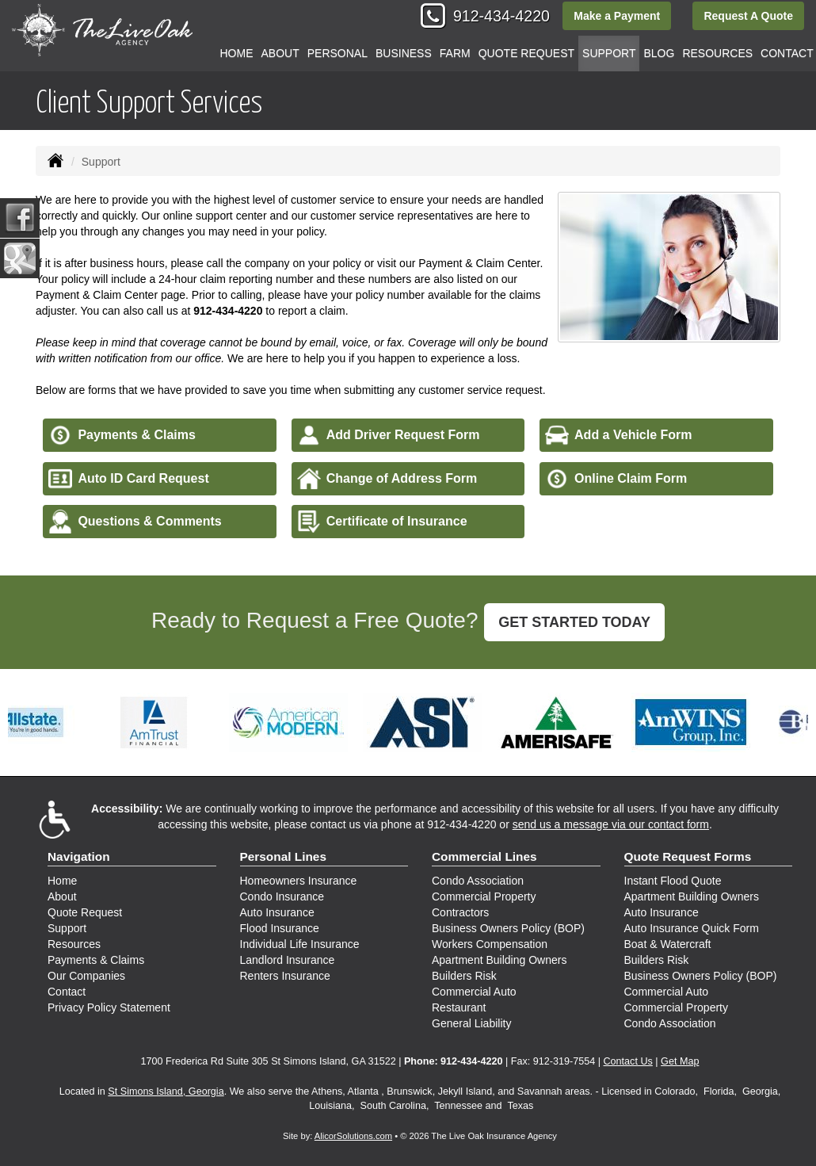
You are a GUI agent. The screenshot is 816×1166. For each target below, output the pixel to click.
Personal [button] (337, 53)
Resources (74, 944)
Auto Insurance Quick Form (691, 928)
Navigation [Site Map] (79, 856)
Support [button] (608, 53)
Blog (658, 53)
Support (67, 928)
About (280, 53)
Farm (455, 53)
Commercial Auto (474, 991)
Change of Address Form (387, 479)
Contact (67, 991)
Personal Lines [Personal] (283, 856)
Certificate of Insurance (382, 521)
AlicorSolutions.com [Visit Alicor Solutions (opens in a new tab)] (353, 1136)
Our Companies (86, 975)
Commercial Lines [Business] (484, 856)
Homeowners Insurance (298, 880)
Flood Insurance (279, 928)
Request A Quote (748, 16)
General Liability (471, 1023)
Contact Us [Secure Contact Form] (628, 1061)
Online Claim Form (616, 479)
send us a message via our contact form (611, 824)
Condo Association (478, 880)
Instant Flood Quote (673, 880)
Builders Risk (464, 975)
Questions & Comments (134, 521)
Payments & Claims (122, 435)
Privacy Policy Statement (109, 1007)
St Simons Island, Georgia (165, 1091)
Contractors (460, 912)
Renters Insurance (285, 975)
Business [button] (404, 53)
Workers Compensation (489, 944)
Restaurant (459, 1007)
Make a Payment (617, 16)
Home (237, 53)
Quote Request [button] (526, 53)
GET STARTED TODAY (574, 622)
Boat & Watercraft (667, 944)
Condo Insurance (282, 896)
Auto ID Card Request (128, 479)
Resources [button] (717, 53)
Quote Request (85, 912)
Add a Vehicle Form (618, 435)
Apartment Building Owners (499, 960)
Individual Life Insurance (300, 944)
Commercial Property (484, 896)
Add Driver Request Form (388, 435)
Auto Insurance (277, 912)
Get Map (680, 1061)
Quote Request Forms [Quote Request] (688, 856)
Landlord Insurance (287, 960)
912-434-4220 (501, 16)
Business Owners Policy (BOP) (508, 928)
